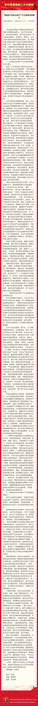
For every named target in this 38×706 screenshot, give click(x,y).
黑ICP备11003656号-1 (29, 702)
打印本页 (32, 21)
